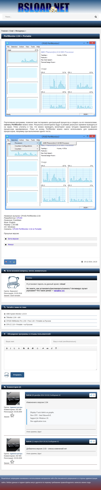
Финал (11, 244)
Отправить (17, 375)
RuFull (28, 395)
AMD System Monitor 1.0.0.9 (16, 314)
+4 (10, 262)
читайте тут (59, 291)
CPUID (19, 218)
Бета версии (13, 239)
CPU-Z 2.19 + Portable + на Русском (19, 324)
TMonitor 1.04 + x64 (13, 317)
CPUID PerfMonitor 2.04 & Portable (26, 229)
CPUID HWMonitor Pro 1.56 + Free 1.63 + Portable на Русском (28, 321)
